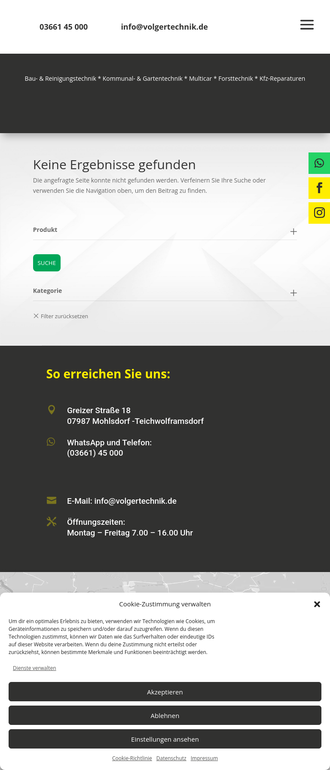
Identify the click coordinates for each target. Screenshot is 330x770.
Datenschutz (171, 758)
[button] (317, 604)
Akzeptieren (165, 692)
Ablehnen (165, 715)
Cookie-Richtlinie (132, 758)
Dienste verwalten (34, 668)
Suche (46, 263)
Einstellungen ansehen (165, 739)
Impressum (204, 758)
